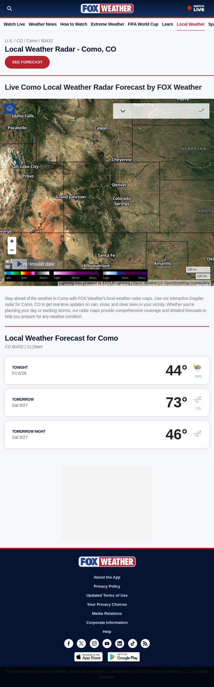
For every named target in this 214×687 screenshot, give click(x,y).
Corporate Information (106, 622)
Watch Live (14, 24)
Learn (167, 24)
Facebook (68, 643)
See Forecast (27, 62)
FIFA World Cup (143, 24)
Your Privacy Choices (107, 604)
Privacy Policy (107, 586)
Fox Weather (107, 8)
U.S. (9, 40)
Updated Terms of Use (106, 595)
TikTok (132, 643)
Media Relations (107, 613)
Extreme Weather (107, 24)
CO (20, 40)
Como (33, 40)
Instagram (94, 643)
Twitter (81, 643)
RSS (145, 643)
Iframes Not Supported (107, 192)
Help (107, 631)
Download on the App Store (88, 657)
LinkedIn (119, 643)
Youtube (107, 643)
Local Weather (191, 24)
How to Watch (73, 24)
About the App (106, 577)
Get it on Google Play (124, 657)
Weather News (43, 24)
